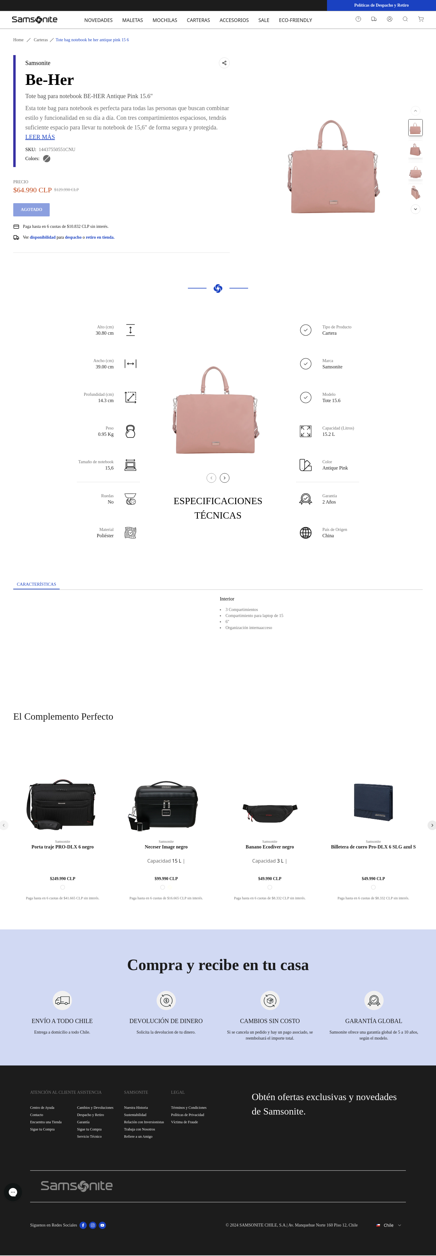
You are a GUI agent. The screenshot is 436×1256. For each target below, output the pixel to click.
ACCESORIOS (234, 20)
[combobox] (384, 1226)
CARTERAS (198, 20)
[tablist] (218, 585)
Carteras (41, 40)
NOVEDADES (98, 20)
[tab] (38, 585)
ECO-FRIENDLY (295, 20)
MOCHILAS (165, 20)
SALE (263, 20)
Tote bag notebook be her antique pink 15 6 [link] (92, 40)
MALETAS (132, 20)
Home (18, 40)
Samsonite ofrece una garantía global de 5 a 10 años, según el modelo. (373, 1036)
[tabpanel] (218, 645)
